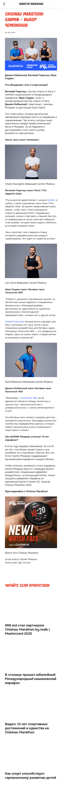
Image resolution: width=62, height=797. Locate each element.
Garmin (50, 200)
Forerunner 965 (28, 397)
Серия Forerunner (14, 321)
